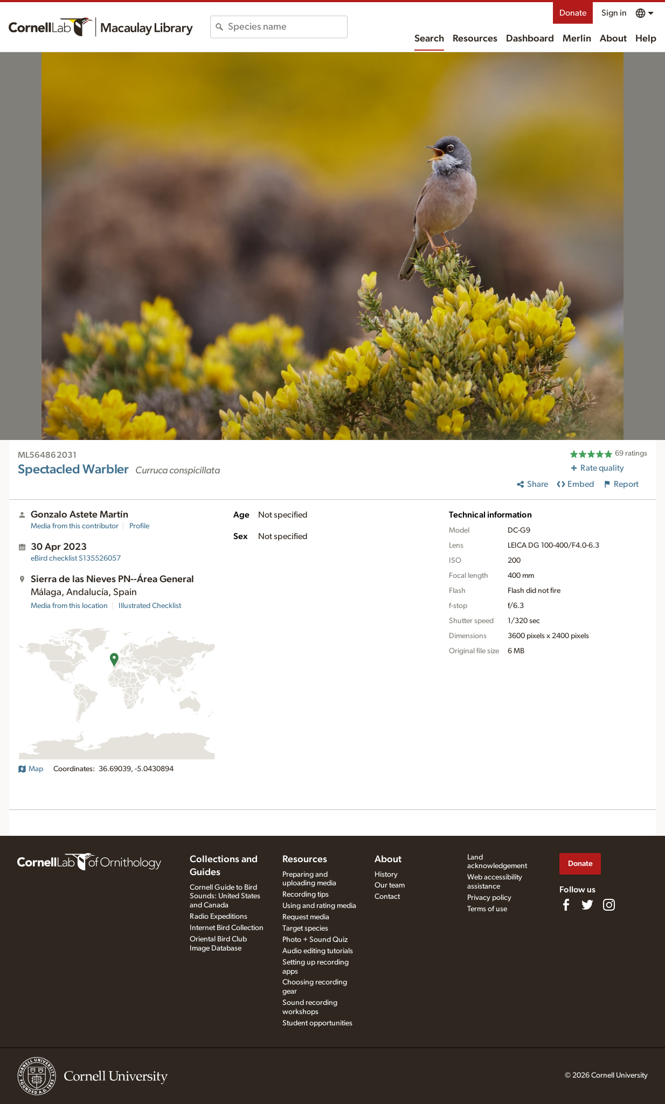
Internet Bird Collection (227, 928)
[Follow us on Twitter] (587, 904)
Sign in (614, 13)
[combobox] (287, 27)
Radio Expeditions (218, 916)
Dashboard (530, 39)
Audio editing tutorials (317, 951)
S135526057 (76, 558)
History (386, 874)
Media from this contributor (75, 526)
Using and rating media (319, 906)
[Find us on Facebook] (565, 904)
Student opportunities (317, 1023)
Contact (387, 896)
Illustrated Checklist (150, 606)
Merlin (577, 39)
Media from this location (69, 606)
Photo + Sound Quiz (315, 940)
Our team (390, 885)
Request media (305, 917)
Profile (139, 526)
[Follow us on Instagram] (608, 904)
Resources (475, 39)
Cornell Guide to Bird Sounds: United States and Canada (225, 897)
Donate (572, 13)
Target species (305, 928)
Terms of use (487, 909)
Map (30, 769)
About (613, 39)
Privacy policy (489, 898)
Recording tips (305, 894)
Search (429, 39)
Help (645, 39)
